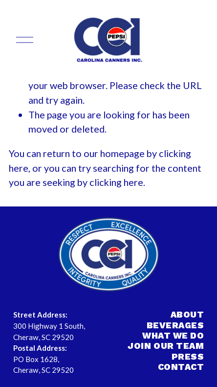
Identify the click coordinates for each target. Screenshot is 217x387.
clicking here (116, 182)
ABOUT (187, 314)
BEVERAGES (175, 325)
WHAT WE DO (173, 335)
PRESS (188, 356)
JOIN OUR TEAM (166, 346)
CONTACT (181, 367)
